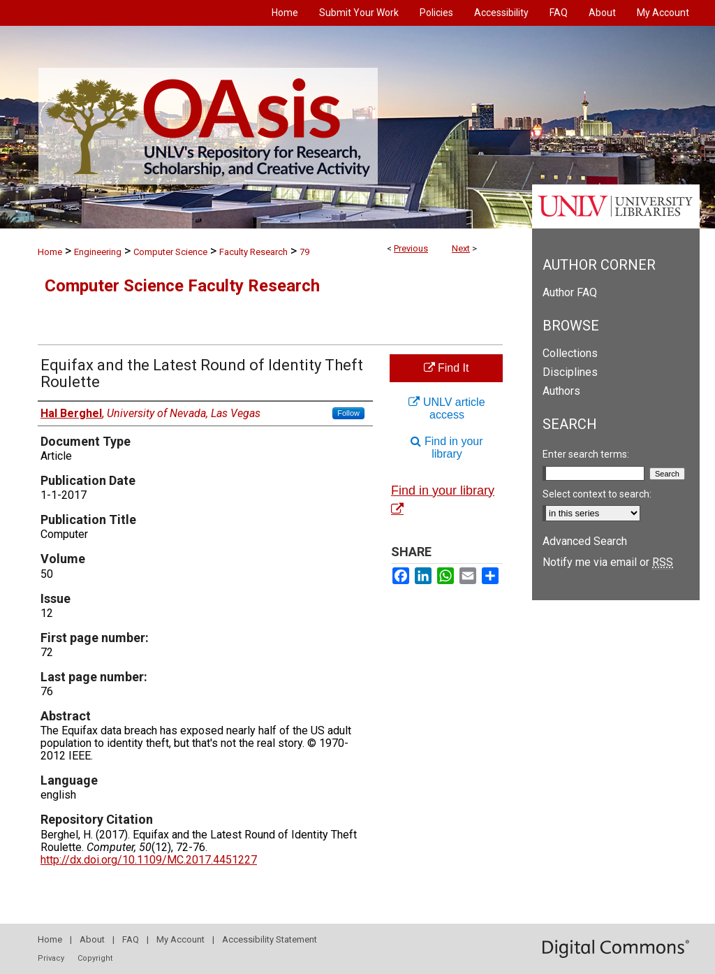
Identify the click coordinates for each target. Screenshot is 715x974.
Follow (348, 413)
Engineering (97, 252)
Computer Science (170, 252)
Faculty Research (253, 252)
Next (461, 248)
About (92, 939)
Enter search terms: (586, 454)
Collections (570, 353)
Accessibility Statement (269, 939)
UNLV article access (446, 408)
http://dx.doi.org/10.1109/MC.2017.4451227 (148, 859)
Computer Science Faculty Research (182, 286)
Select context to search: (597, 494)
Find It (446, 368)
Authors (561, 391)
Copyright (95, 958)
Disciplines (570, 372)
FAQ (130, 939)
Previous (411, 248)
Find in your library (446, 447)
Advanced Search (585, 541)
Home (50, 252)
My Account (180, 939)
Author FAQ (570, 292)
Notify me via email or (608, 562)
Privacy (51, 958)
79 (304, 252)
